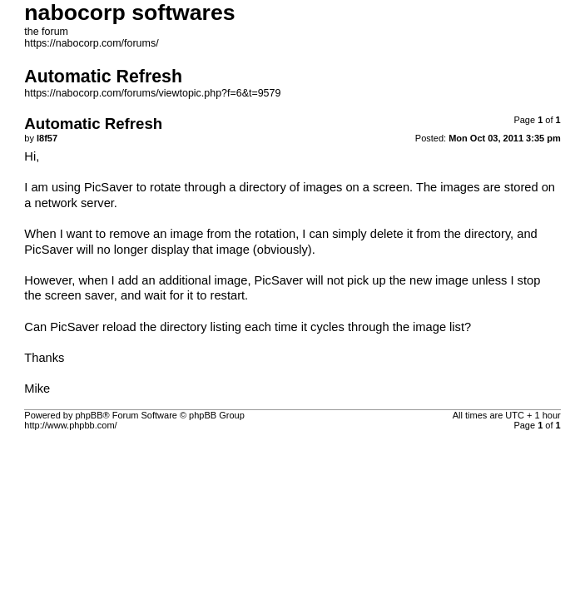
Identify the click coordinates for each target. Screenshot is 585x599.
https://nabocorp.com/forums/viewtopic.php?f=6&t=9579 (152, 93)
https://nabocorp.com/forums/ (91, 43)
